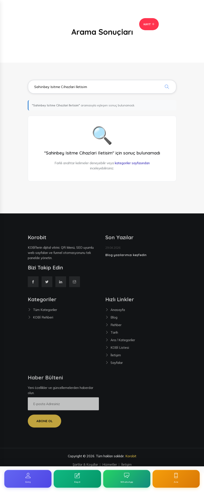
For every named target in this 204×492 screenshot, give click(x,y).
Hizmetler (109, 464)
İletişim (116, 357)
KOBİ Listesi (120, 349)
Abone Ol (44, 422)
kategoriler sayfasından (132, 163)
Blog (114, 319)
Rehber (116, 326)
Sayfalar (117, 364)
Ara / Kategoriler (123, 341)
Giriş (119, 24)
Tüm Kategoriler (45, 311)
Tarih (114, 334)
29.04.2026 (112, 249)
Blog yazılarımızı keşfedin (125, 256)
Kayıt (147, 24)
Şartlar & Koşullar (85, 464)
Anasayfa (118, 311)
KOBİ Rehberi (43, 319)
